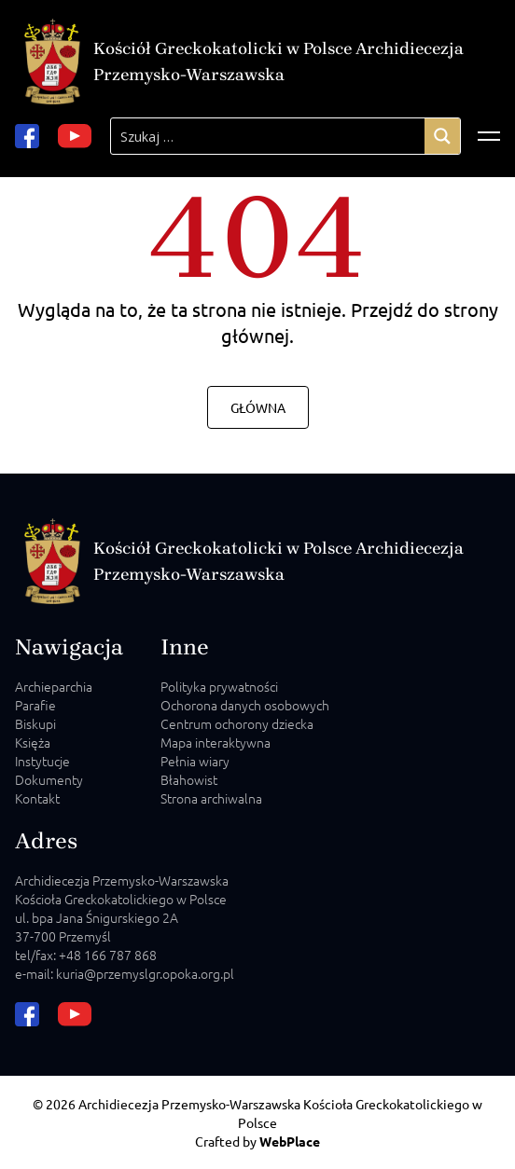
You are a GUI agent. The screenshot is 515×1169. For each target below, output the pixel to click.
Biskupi (35, 723)
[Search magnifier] (442, 136)
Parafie (35, 704)
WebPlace (289, 1141)
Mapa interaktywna (215, 742)
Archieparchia (53, 686)
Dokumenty (49, 779)
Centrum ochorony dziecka (236, 723)
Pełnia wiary (195, 760)
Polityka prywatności (219, 686)
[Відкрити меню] (489, 136)
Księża (32, 742)
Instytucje (42, 760)
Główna (257, 407)
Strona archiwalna (211, 798)
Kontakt (37, 798)
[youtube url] (74, 136)
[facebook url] (27, 136)
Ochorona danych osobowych (244, 704)
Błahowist (188, 779)
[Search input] (267, 136)
